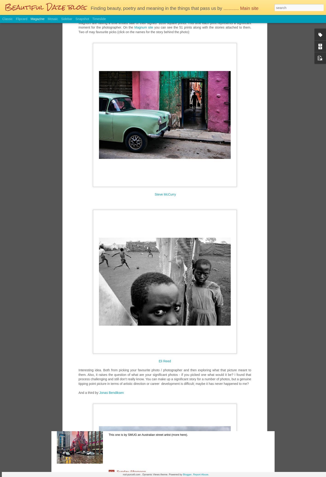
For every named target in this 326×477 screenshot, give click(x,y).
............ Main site (242, 8)
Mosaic (53, 19)
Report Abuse (201, 474)
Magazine (38, 19)
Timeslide (99, 19)
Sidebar (66, 19)
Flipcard (21, 19)
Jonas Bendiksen (111, 333)
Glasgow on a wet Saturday (139, 419)
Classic (7, 19)
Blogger (187, 474)
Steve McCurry (165, 134)
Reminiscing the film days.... (140, 367)
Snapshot (82, 19)
